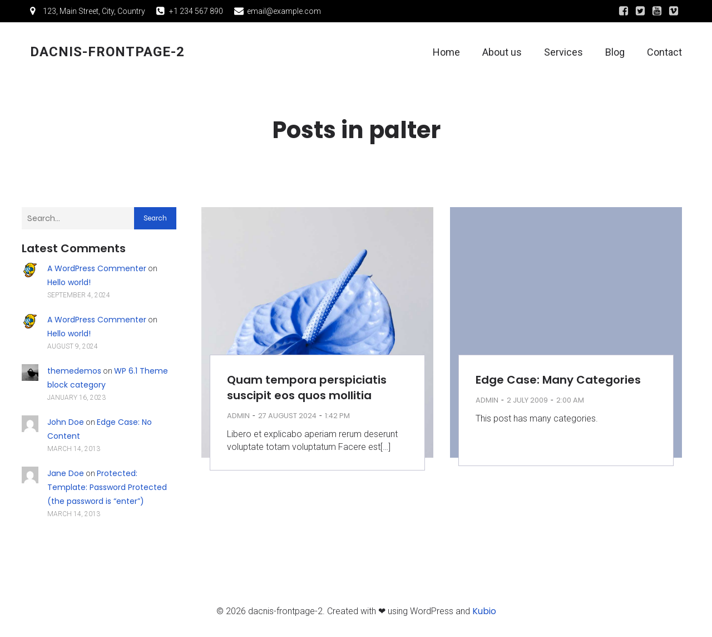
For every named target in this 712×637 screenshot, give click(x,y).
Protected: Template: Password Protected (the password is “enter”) (107, 489)
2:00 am (570, 402)
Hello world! (69, 284)
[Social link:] (623, 11)
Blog (615, 53)
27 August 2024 (287, 418)
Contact (664, 53)
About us (502, 53)
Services (563, 53)
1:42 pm (337, 418)
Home (446, 53)
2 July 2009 (527, 402)
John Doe (65, 424)
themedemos (74, 373)
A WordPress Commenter (96, 270)
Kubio (484, 613)
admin (238, 418)
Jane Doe (65, 475)
